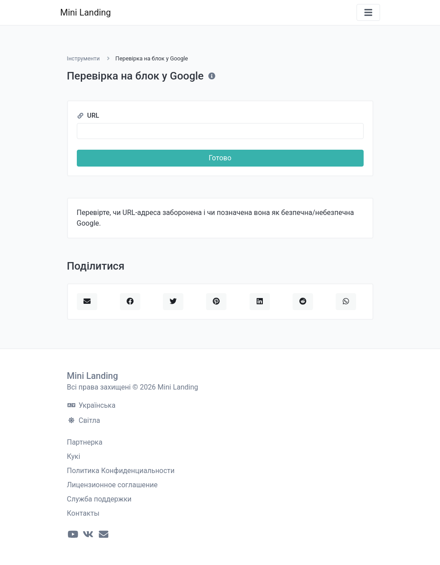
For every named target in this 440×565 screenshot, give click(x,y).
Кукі (73, 456)
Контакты (83, 513)
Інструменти (83, 58)
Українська (91, 405)
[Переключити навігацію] (368, 12)
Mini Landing (85, 12)
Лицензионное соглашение (112, 485)
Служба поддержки (99, 499)
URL (88, 115)
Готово (220, 158)
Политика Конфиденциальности (121, 470)
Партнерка (85, 442)
